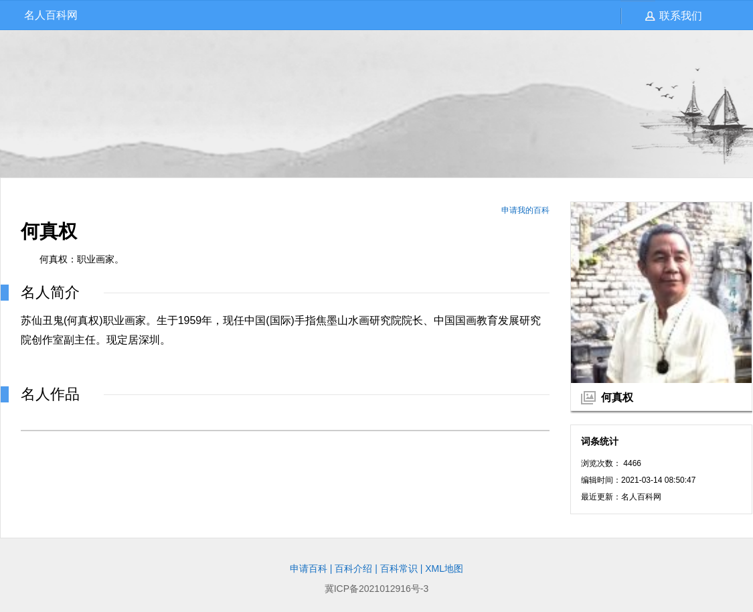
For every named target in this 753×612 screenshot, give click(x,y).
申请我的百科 (525, 210)
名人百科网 (51, 15)
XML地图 (444, 568)
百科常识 (399, 568)
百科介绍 (353, 568)
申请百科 (308, 568)
